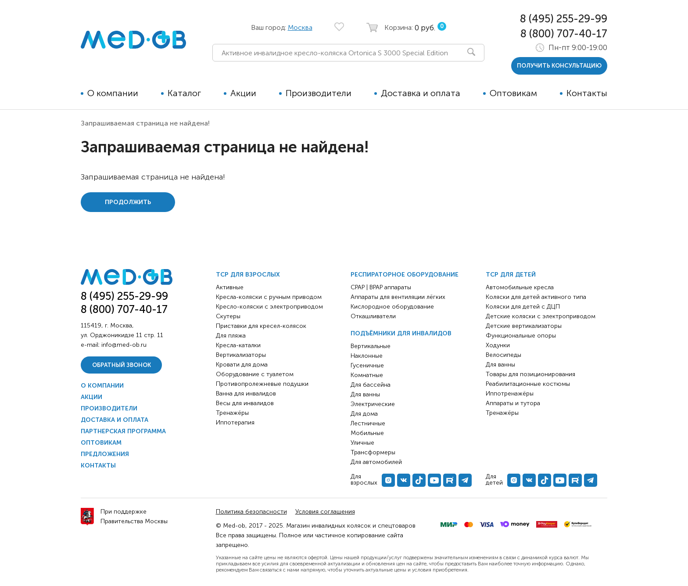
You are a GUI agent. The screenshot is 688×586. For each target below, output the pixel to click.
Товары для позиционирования (530, 374)
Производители (318, 93)
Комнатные (367, 375)
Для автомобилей (376, 462)
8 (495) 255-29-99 (563, 18)
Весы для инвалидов (245, 403)
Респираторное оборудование (405, 274)
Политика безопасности (251, 511)
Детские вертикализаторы (524, 326)
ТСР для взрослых (248, 274)
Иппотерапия (235, 422)
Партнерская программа (123, 431)
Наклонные (367, 356)
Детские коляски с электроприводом (540, 316)
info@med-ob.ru (124, 345)
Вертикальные (371, 346)
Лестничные (368, 423)
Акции (243, 93)
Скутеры (228, 316)
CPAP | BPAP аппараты (381, 287)
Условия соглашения (325, 511)
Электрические (373, 404)
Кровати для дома (242, 364)
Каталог (184, 93)
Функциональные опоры (521, 335)
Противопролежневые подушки (262, 384)
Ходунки (498, 345)
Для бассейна (371, 384)
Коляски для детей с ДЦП (523, 306)
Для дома (364, 413)
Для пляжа (231, 335)
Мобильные (367, 433)
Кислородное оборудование (392, 306)
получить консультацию (559, 65)
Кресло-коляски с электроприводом (269, 306)
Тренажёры (232, 413)
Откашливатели (373, 316)
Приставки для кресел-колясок (261, 326)
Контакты (586, 93)
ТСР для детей (511, 274)
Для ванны (365, 394)
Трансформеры (373, 452)
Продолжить (128, 202)
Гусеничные (367, 365)
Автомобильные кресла (520, 287)
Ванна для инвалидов (246, 393)
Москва (300, 27)
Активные (230, 287)
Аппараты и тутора (513, 403)
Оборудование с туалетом (255, 374)
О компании (112, 93)
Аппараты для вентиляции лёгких (398, 297)
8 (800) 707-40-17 (563, 33)
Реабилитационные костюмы (528, 384)
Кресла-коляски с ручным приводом (269, 297)
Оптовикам (513, 93)
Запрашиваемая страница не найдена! (145, 123)
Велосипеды (503, 355)
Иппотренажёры (510, 393)
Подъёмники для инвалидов (401, 333)
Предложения (105, 454)
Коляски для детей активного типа (536, 297)
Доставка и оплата (420, 93)
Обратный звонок (121, 365)
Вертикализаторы (241, 355)
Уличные (362, 442)
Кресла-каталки (238, 345)
